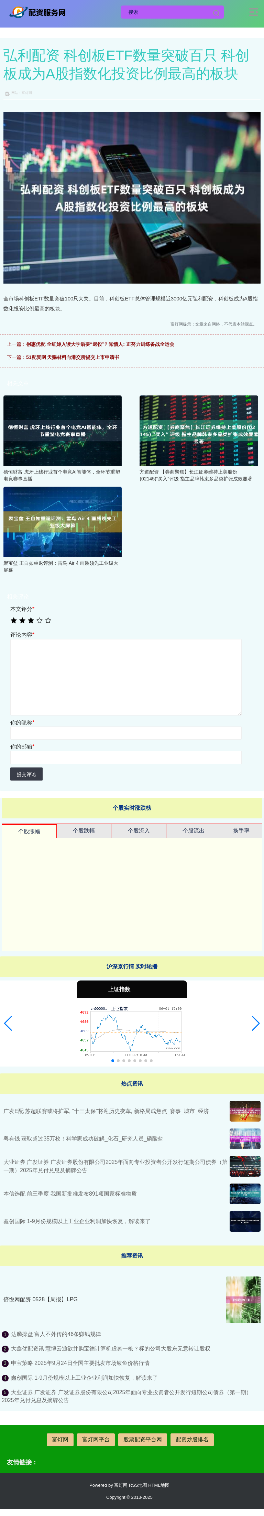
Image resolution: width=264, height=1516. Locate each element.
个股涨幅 (29, 831)
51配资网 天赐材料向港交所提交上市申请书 (72, 357)
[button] (8, 1023)
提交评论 (26, 774)
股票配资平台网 (142, 1439)
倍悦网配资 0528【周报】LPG (40, 1299)
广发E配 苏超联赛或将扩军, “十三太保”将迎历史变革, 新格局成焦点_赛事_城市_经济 (106, 1111)
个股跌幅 (84, 831)
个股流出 (194, 831)
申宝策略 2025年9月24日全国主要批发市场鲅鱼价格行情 (80, 1363)
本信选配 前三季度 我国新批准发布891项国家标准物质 (70, 1194)
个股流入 (139, 831)
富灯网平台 (96, 1439)
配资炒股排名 (192, 1439)
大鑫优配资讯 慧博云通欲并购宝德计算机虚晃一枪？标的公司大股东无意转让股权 (110, 1348)
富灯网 (60, 1439)
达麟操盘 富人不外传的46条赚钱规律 (56, 1334)
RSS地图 (138, 1485)
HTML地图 (158, 1485)
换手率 (241, 831)
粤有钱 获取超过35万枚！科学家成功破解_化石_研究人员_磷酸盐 (83, 1139)
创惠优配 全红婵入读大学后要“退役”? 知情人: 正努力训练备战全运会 (100, 344)
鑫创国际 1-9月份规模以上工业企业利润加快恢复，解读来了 (77, 1221)
